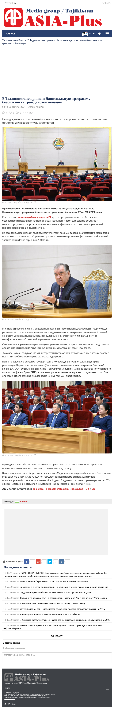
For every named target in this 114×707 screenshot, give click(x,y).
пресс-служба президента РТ (34, 217)
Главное (9, 33)
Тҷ (9, 2)
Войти (106, 2)
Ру (5, 2)
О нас (7, 688)
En (13, 2)
